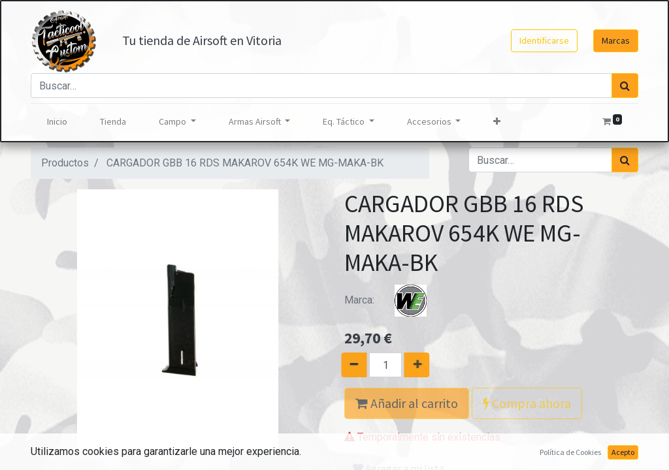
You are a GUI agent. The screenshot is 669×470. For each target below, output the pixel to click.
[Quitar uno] (348, 364)
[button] (497, 121)
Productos (65, 163)
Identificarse (544, 40)
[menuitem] (57, 121)
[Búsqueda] (625, 85)
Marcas (616, 40)
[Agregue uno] (422, 364)
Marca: (393, 300)
